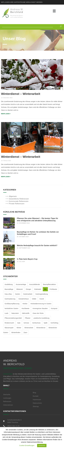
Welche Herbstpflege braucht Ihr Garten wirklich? (37, 245)
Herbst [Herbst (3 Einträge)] (25, 303)
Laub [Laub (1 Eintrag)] (6, 313)
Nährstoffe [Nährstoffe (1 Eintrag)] (25, 313)
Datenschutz (37, 403)
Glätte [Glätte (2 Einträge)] (34, 299)
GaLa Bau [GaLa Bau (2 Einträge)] (8, 294)
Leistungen (7, 398)
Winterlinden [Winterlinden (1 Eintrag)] (15, 332)
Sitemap (36, 406)
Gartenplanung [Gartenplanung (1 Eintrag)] (10, 299)
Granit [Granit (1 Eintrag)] (41, 299)
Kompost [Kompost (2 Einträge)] (54, 308)
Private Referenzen (16, 204)
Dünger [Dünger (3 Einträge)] (28, 289)
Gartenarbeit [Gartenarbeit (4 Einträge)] (27, 294)
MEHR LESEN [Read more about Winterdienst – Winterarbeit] (6, 113)
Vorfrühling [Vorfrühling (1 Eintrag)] (54, 323)
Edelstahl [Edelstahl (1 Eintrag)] (37, 289)
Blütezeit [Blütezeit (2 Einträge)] (19, 289)
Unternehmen (8, 405)
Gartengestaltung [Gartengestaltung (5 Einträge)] (41, 294)
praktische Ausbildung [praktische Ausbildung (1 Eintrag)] (41, 318)
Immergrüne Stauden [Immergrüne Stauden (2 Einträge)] (40, 308)
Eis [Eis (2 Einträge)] (45, 289)
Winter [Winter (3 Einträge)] (19, 328)
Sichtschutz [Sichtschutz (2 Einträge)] (36, 323)
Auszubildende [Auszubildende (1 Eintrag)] (34, 284)
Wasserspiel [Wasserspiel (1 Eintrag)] (9, 328)
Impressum (37, 400)
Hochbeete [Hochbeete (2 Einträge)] (25, 308)
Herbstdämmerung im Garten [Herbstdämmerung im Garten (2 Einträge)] (41, 303)
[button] (57, 11)
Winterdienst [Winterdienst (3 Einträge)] (40, 328)
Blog (34, 393)
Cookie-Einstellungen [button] (26, 445)
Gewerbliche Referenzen (19, 199)
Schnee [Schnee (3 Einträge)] (26, 323)
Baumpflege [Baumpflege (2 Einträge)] (9, 289)
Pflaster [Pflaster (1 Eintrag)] (27, 318)
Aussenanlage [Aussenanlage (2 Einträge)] (21, 284)
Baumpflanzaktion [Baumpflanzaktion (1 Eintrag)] (49, 284)
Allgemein (13, 196)
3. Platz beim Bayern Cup (27, 259)
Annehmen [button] (41, 445)
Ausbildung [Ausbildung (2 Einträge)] (9, 284)
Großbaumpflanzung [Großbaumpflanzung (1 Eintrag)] (12, 303)
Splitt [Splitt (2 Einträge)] (45, 323)
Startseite (6, 394)
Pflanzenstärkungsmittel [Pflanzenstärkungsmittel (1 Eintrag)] (13, 318)
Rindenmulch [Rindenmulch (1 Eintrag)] (9, 323)
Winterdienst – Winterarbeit (20, 93)
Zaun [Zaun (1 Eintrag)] (25, 332)
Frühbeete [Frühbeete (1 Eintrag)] (53, 289)
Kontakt (35, 396)
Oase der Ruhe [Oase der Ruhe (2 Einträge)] (38, 313)
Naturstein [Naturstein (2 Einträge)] (15, 313)
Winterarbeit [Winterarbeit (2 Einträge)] (28, 328)
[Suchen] (60, 26)
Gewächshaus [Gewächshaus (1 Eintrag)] (24, 299)
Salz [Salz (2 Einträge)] (18, 323)
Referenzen (7, 401)
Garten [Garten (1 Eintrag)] (17, 294)
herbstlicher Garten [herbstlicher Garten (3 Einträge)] (11, 308)
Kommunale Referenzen (18, 201)
